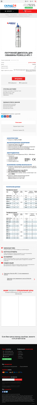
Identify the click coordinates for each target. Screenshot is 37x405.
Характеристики (18, 126)
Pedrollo (30, 14)
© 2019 (33, 403)
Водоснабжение (24, 366)
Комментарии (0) (18, 130)
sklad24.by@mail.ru (8, 354)
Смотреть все (18, 293)
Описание (18, 122)
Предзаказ (18, 79)
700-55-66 (29, 5)
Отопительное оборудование (10, 366)
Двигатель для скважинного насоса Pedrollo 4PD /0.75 (19, 279)
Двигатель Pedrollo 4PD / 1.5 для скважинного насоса (16, 274)
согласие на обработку (6, 386)
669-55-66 (29, 4)
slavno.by (6, 356)
